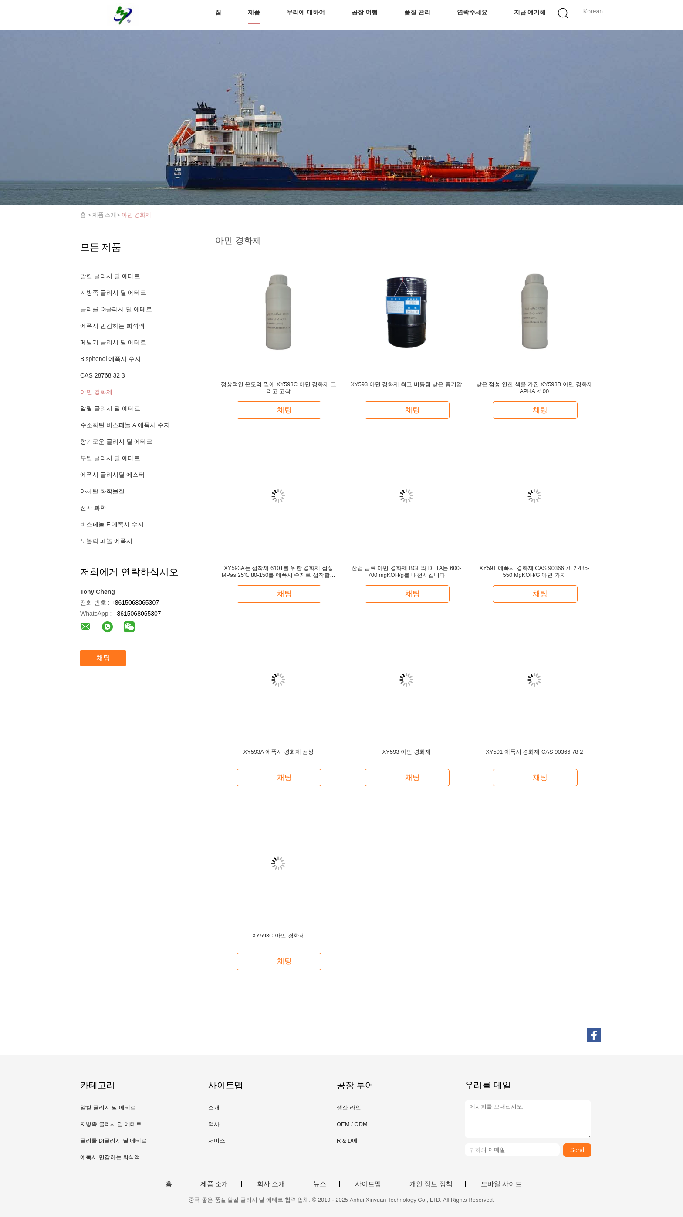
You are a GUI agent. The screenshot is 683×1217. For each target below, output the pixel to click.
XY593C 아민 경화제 (278, 935)
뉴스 (319, 1184)
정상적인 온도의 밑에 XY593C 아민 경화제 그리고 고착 (278, 387)
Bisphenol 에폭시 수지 (110, 358)
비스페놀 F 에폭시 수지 (112, 524)
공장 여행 (365, 12)
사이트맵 (368, 1184)
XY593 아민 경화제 (406, 751)
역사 (214, 1124)
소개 (214, 1107)
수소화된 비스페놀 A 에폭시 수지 (125, 424)
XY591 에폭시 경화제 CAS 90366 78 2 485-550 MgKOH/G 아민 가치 (534, 571)
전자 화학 (93, 507)
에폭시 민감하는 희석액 (112, 325)
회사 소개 (271, 1184)
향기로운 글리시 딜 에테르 (116, 441)
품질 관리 (417, 12)
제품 (254, 12)
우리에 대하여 (306, 12)
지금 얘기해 (530, 12)
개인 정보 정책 (430, 1184)
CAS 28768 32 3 (102, 375)
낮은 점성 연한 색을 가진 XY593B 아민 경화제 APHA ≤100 (534, 387)
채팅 (103, 657)
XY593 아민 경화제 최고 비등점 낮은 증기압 (406, 384)
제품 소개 (214, 1184)
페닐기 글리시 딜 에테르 (113, 342)
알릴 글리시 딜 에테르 (110, 408)
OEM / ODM (352, 1124)
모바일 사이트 (501, 1184)
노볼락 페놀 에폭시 (106, 540)
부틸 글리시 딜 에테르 (110, 458)
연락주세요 (472, 12)
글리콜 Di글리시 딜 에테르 (116, 309)
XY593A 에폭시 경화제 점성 (278, 751)
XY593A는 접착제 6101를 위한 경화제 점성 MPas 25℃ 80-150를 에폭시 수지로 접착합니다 (278, 572)
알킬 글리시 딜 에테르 (110, 276)
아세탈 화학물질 (102, 491)
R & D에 (347, 1140)
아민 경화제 (137, 215)
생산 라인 (349, 1107)
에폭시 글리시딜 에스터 (112, 474)
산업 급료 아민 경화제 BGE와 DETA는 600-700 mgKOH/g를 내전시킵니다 (406, 571)
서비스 (216, 1140)
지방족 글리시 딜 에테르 (113, 292)
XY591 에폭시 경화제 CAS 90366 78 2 (534, 751)
